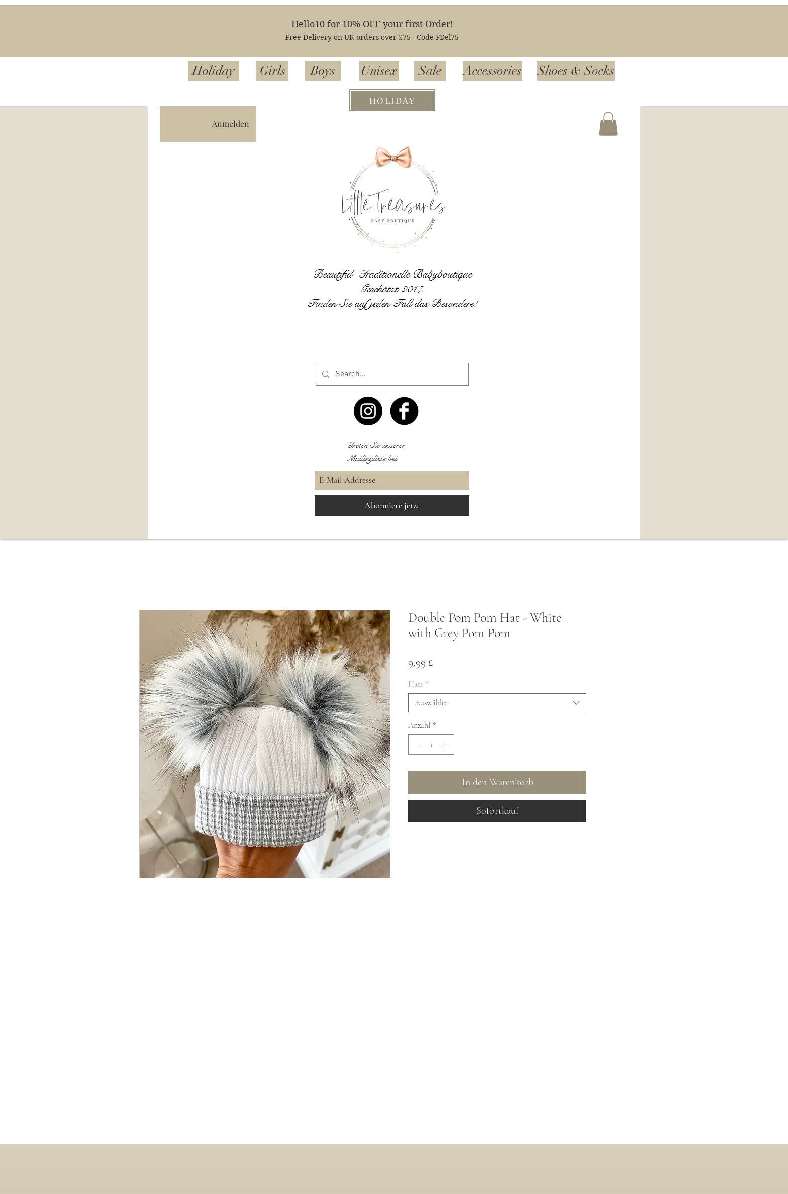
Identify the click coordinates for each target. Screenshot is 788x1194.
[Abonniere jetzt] (392, 505)
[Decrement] (417, 744)
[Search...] (391, 374)
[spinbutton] (431, 744)
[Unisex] (379, 71)
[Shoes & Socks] (576, 71)
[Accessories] (492, 71)
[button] (608, 124)
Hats (418, 684)
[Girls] (272, 71)
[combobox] (497, 702)
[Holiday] (213, 71)
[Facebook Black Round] (404, 411)
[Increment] (446, 744)
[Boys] (323, 71)
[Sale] (430, 71)
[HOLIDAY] (392, 100)
